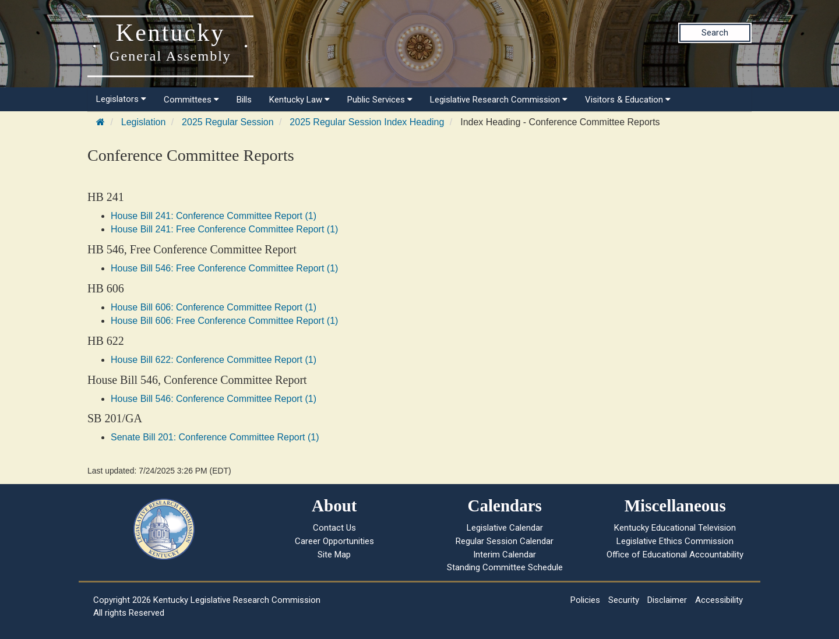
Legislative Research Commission (498, 99)
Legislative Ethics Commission (675, 541)
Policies (585, 600)
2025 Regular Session (227, 122)
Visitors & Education (628, 99)
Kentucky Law (299, 99)
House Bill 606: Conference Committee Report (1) (213, 307)
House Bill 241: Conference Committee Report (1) (213, 216)
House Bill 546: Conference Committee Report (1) (213, 399)
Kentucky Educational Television (675, 528)
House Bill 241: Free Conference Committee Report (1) (224, 229)
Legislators (121, 99)
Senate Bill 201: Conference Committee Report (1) (215, 437)
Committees (191, 99)
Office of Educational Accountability (675, 554)
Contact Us (334, 528)
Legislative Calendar (505, 528)
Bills (244, 99)
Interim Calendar (504, 554)
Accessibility (719, 600)
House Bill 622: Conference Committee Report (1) (213, 360)
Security (623, 600)
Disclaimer (667, 600)
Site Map (334, 554)
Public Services (380, 99)
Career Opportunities (334, 541)
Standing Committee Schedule (505, 567)
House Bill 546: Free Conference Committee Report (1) (224, 268)
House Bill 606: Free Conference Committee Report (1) (224, 321)
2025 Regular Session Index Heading (367, 122)
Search (714, 32)
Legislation (143, 122)
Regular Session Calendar (505, 541)
